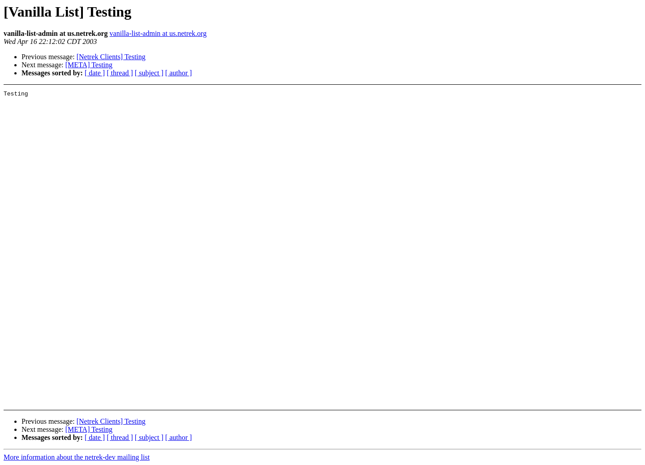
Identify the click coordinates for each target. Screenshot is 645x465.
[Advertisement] (574, 113)
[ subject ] (149, 73)
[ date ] (95, 73)
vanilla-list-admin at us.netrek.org (158, 33)
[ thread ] (120, 73)
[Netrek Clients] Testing (111, 57)
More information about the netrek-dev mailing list (77, 457)
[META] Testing (88, 65)
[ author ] (178, 73)
